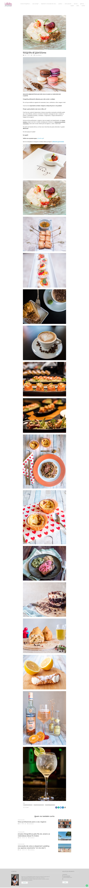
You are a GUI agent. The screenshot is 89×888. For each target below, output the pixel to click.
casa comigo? (35, 3)
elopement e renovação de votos (48, 3)
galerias (82, 3)
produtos (40, 51)
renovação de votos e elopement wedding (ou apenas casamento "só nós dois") (33, 847)
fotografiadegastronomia (50, 804)
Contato (65, 880)
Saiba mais (24, 881)
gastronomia (35, 51)
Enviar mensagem (67, 874)
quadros (60, 3)
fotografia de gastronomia (39, 804)
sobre (77, 5)
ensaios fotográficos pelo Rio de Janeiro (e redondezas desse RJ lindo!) (34, 835)
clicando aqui (40, 138)
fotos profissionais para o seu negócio (32, 822)
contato (83, 5)
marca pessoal (68, 3)
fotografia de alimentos (27, 804)
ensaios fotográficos (25, 3)
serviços (76, 3)
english (72, 5)
